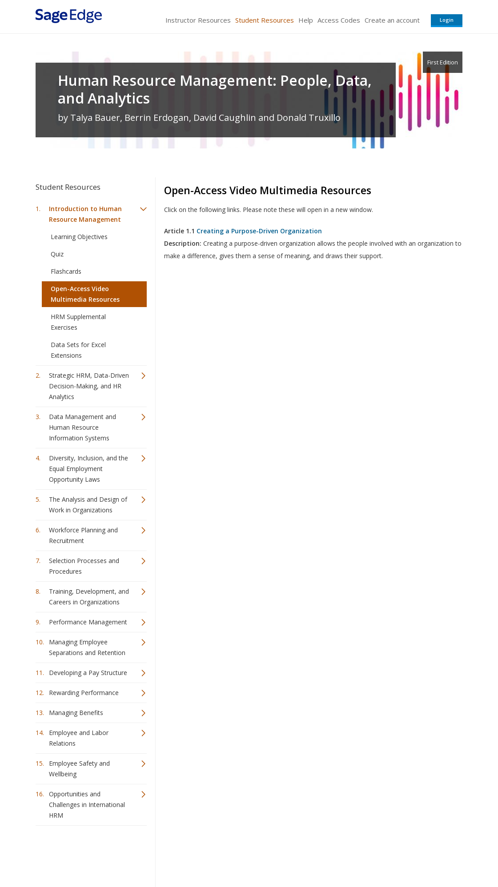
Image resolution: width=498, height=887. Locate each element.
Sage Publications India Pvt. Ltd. (164, 854)
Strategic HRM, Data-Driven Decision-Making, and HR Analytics (89, 386)
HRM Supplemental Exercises (78, 322)
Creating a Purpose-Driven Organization (259, 231)
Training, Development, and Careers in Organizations (89, 596)
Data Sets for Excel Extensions (78, 350)
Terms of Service (299, 854)
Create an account (392, 20)
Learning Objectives (79, 236)
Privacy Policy (403, 854)
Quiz (57, 254)
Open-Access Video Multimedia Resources (85, 294)
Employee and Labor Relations (78, 737)
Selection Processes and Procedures (84, 565)
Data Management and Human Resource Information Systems (82, 427)
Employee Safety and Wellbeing (79, 768)
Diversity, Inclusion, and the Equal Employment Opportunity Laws (88, 468)
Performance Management (88, 622)
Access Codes (338, 20)
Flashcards (66, 271)
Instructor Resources (198, 20)
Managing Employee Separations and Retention (87, 647)
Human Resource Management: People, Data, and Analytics (215, 89)
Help (305, 20)
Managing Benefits (76, 712)
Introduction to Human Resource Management (85, 214)
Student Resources (264, 20)
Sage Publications (86, 854)
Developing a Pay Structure (88, 672)
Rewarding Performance (84, 692)
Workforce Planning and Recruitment (83, 535)
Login (447, 19)
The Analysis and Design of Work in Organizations (88, 504)
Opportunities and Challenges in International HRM (87, 804)
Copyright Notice (354, 854)
